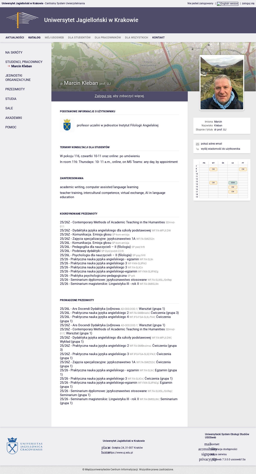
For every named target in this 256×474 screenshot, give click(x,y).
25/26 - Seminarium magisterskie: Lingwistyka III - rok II (99, 284)
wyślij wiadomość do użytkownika (220, 148)
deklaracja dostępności (224, 449)
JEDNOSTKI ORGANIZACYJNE (18, 78)
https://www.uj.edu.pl (120, 452)
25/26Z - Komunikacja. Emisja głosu (85, 234)
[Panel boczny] (25, 234)
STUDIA (10, 99)
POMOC (10, 127)
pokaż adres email (211, 143)
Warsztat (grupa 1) (152, 309)
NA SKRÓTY (13, 52)
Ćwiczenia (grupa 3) (165, 313)
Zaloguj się (103, 96)
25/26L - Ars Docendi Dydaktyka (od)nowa (90, 309)
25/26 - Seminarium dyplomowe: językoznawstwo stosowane (103, 280)
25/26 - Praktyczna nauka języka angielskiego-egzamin (98, 271)
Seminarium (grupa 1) (75, 395)
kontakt (215, 444)
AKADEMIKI (13, 118)
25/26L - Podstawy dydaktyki (80, 251)
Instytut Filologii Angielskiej (139, 125)
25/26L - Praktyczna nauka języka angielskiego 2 (94, 313)
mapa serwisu (219, 454)
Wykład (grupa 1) (72, 342)
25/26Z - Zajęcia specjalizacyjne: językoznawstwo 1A (97, 239)
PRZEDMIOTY (15, 89)
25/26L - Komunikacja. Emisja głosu (85, 243)
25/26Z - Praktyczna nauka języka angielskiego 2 (94, 346)
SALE (9, 108)
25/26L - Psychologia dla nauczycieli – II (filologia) (96, 255)
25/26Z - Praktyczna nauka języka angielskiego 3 (94, 354)
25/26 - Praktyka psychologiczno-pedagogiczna (93, 276)
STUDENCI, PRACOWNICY (23, 62)
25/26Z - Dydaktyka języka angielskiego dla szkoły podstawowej (105, 230)
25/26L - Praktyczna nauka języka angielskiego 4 (94, 317)
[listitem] (14, 37)
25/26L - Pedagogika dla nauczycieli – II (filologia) (95, 247)
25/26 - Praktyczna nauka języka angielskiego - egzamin (99, 259)
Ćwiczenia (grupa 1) (159, 378)
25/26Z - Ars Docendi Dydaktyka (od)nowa (90, 325)
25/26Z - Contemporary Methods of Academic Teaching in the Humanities (112, 222)
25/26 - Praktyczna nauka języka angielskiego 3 (93, 263)
